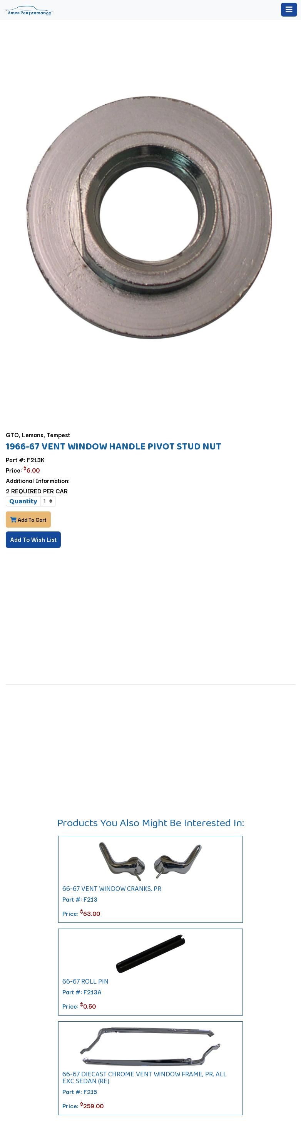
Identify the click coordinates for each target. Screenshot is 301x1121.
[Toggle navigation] (289, 10)
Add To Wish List (33, 539)
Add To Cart (28, 519)
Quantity (23, 501)
